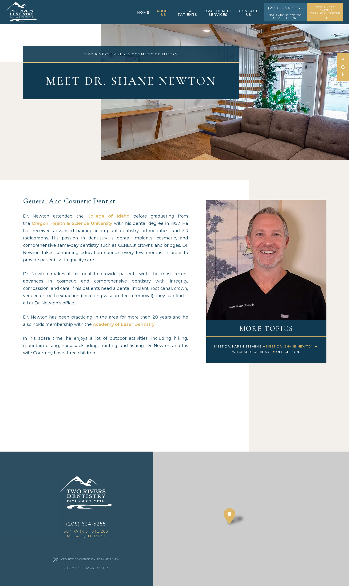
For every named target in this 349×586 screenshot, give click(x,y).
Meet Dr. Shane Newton (289, 346)
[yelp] (343, 74)
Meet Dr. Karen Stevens (238, 346)
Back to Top (96, 568)
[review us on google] (343, 67)
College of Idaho (108, 216)
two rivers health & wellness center (325, 13)
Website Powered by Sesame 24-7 (86, 559)
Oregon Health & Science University (72, 223)
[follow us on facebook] (343, 60)
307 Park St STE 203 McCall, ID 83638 (286, 17)
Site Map (71, 568)
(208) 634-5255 (285, 8)
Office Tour (288, 352)
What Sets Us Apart (251, 352)
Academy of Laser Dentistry (124, 324)
